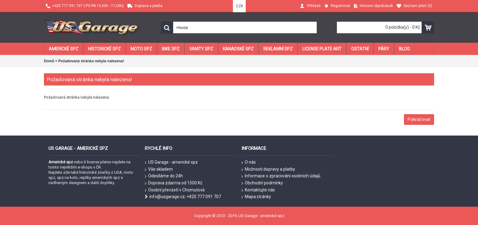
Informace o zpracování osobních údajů (280, 176)
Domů (49, 61)
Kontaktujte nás (258, 190)
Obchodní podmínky (262, 183)
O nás (248, 162)
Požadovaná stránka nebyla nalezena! (91, 61)
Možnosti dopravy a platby (268, 169)
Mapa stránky (256, 197)
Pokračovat (419, 119)
